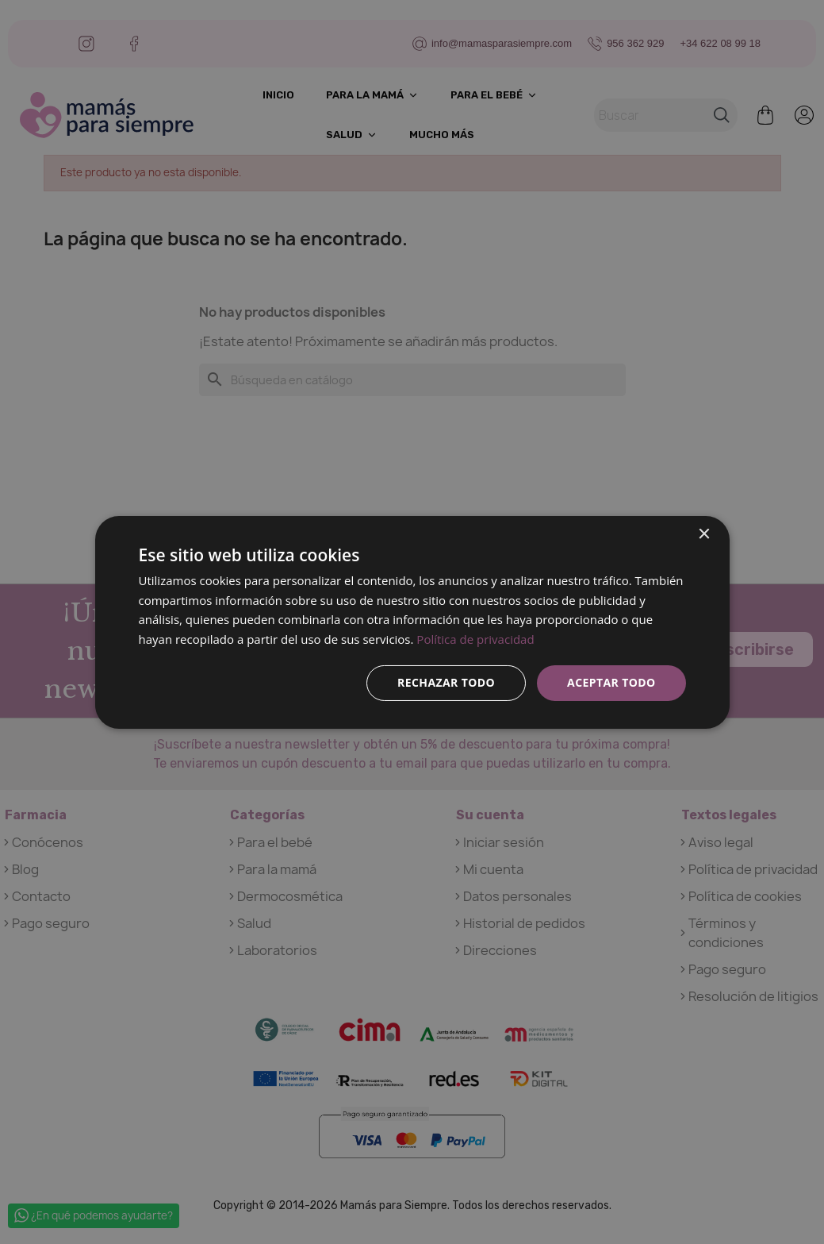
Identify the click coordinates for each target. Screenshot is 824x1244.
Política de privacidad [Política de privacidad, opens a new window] (475, 639)
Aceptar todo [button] (611, 682)
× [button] (704, 534)
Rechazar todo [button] (446, 682)
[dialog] (412, 621)
